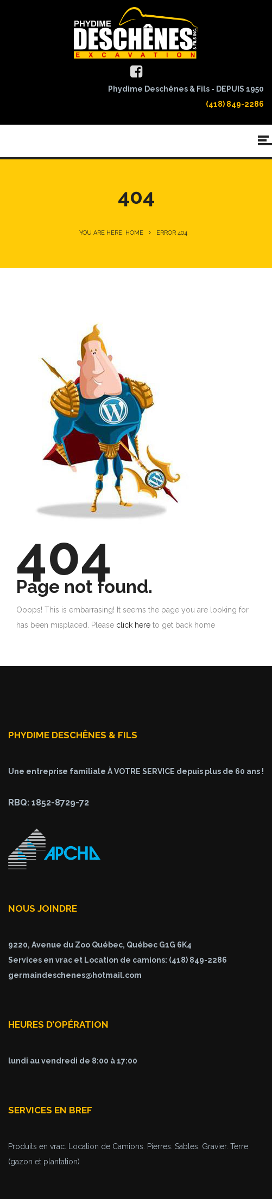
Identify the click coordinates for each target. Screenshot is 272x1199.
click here (133, 625)
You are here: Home (111, 232)
